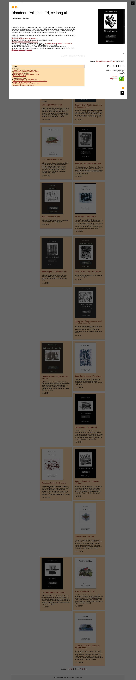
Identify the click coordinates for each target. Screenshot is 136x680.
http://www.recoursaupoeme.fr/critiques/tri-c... (59, 43)
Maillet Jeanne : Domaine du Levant (23, 85)
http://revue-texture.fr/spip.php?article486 (25, 42)
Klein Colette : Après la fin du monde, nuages (26, 71)
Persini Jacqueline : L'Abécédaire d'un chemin (26, 74)
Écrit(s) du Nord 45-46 (19, 76)
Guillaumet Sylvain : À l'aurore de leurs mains (26, 84)
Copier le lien (119, 61)
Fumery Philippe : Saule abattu (22, 82)
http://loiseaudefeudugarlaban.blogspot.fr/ (25, 38)
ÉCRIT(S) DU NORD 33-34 (21, 73)
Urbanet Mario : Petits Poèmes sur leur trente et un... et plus (30, 81)
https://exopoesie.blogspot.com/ (22, 50)
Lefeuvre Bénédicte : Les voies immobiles (25, 79)
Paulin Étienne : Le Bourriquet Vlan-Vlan (24, 70)
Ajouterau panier (113, 78)
